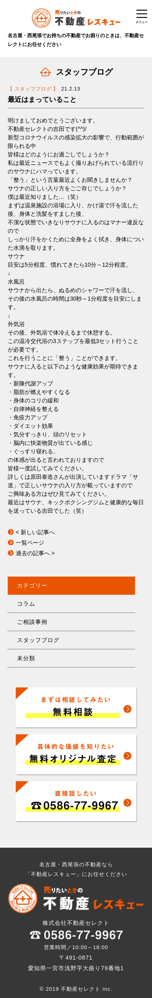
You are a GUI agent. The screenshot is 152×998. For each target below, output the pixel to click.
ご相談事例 (32, 622)
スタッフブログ (38, 640)
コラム (26, 603)
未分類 (26, 658)
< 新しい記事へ (35, 532)
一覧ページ (30, 542)
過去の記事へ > (35, 553)
